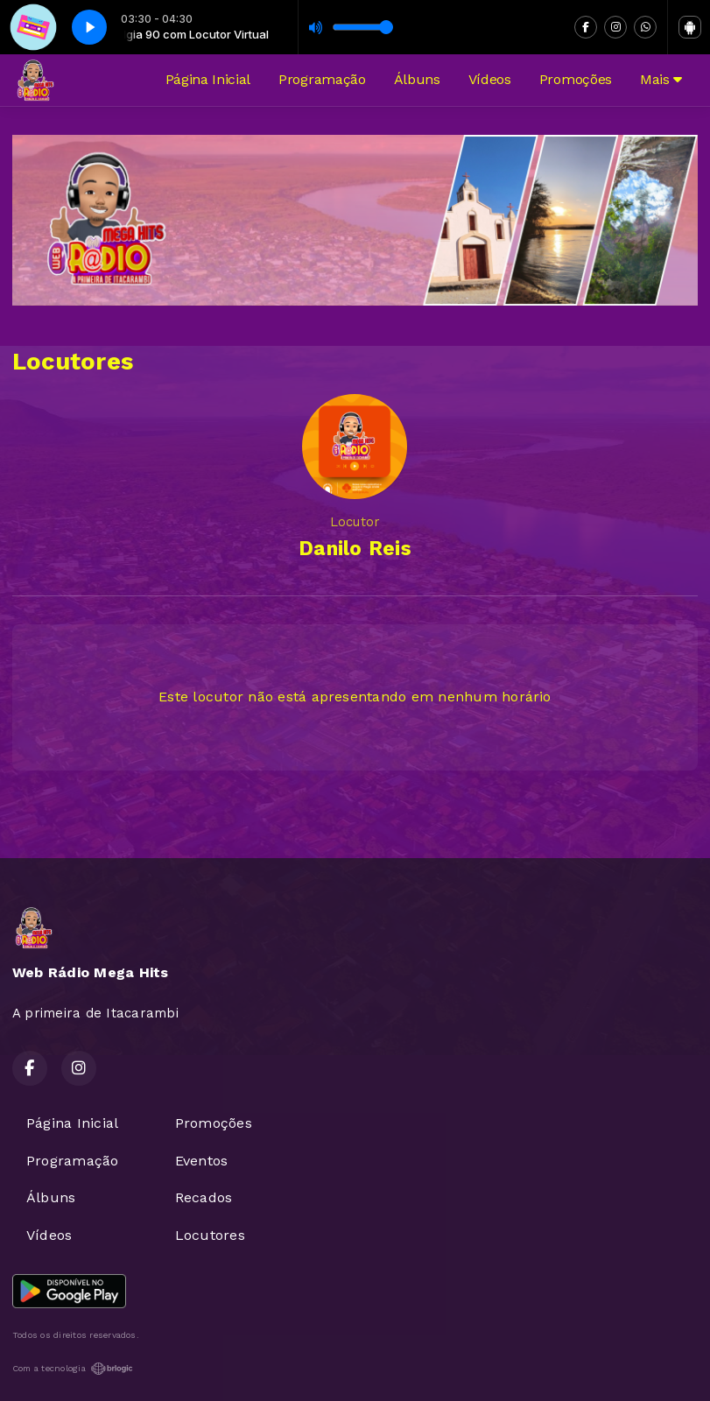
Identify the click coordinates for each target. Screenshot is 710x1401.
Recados (204, 1197)
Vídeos (489, 79)
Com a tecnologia (72, 1368)
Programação (321, 79)
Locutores (210, 1235)
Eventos (201, 1160)
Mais (661, 79)
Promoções (575, 79)
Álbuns (417, 79)
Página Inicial (208, 79)
